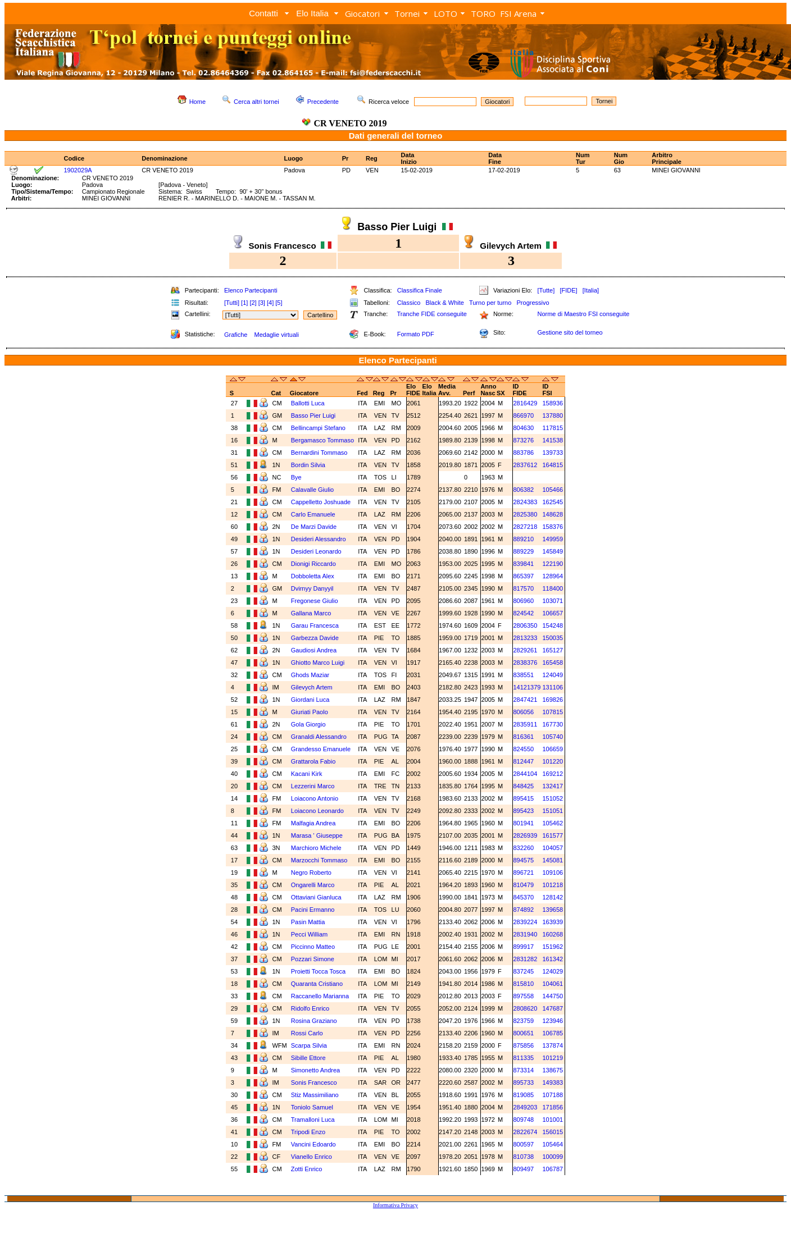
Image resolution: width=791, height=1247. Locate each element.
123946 (552, 1020)
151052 (552, 798)
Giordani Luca (310, 699)
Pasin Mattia (308, 922)
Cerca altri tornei (256, 101)
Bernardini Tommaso (319, 452)
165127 (552, 650)
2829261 (525, 650)
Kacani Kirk (306, 773)
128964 (552, 576)
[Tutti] (231, 302)
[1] (244, 302)
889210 (523, 539)
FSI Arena (518, 13)
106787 (552, 1169)
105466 (552, 489)
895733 (523, 1082)
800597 (523, 1144)
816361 (523, 736)
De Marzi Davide (314, 526)
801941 (523, 823)
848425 (523, 786)
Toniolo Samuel (312, 1107)
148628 (552, 514)
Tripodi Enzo (308, 1132)
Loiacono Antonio (314, 798)
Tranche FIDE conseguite (432, 313)
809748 (523, 1119)
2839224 (525, 922)
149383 (552, 1082)
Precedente (323, 101)
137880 (552, 415)
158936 (552, 403)
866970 (523, 415)
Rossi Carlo (307, 1033)
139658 (552, 909)
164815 (552, 465)
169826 (552, 699)
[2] (252, 302)
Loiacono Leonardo (317, 810)
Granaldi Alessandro (319, 736)
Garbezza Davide (315, 637)
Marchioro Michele (316, 847)
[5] (278, 302)
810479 (523, 884)
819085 (523, 1094)
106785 (552, 1033)
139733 (552, 452)
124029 (552, 971)
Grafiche (236, 334)
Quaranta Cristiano (317, 983)
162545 (552, 502)
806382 (523, 489)
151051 (552, 810)
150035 (552, 637)
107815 (552, 712)
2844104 (525, 773)
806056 (523, 712)
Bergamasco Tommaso (322, 440)
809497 (523, 1169)
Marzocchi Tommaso (319, 860)
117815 (552, 427)
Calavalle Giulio (312, 489)
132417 (552, 786)
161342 (552, 959)
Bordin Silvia (308, 465)
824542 (523, 613)
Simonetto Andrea (315, 1070)
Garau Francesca (315, 625)
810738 (523, 1156)
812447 (523, 761)
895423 (523, 810)
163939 (552, 922)
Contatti (263, 13)
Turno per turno (490, 302)
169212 (552, 773)
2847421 (525, 699)
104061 (552, 983)
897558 (523, 996)
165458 (552, 662)
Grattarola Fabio (313, 761)
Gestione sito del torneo (569, 332)
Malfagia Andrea (313, 823)
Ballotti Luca (308, 403)
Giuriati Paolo (309, 712)
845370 (523, 897)
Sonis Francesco (314, 1082)
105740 (552, 736)
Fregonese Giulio (314, 600)
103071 (552, 600)
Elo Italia (312, 13)
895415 (523, 798)
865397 (523, 576)
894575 (523, 860)
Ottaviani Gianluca (316, 897)
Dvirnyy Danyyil (312, 588)
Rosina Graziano (314, 1020)
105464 (552, 1144)
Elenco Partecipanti (251, 290)
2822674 (525, 1132)
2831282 (525, 959)
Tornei (407, 13)
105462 (552, 823)
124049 (552, 675)
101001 (552, 1119)
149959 (552, 539)
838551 (523, 675)
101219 (552, 1057)
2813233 (525, 637)
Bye (296, 477)
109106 (552, 872)
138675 (552, 1070)
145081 (552, 860)
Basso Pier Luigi (313, 415)
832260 (523, 847)
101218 (552, 884)
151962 (552, 946)
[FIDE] (568, 290)
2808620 (525, 1008)
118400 (552, 588)
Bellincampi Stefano (318, 427)
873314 (523, 1070)
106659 (552, 749)
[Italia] (591, 290)
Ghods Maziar (310, 675)
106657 (552, 613)
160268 (552, 934)
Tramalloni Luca (313, 1119)
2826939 (525, 835)
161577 (552, 835)
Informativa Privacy (395, 1205)
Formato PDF (415, 334)
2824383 (525, 502)
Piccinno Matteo (313, 946)
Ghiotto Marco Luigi (317, 662)
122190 (552, 563)
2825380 (525, 514)
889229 (523, 551)
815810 (523, 983)
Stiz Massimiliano (315, 1094)
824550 (523, 749)
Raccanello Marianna (320, 996)
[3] (261, 302)
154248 (552, 625)
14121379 (526, 687)
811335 (523, 1057)
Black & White (444, 302)
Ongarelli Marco (313, 884)
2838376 (525, 662)
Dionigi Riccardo (313, 563)
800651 (523, 1033)
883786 (523, 452)
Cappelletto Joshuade (321, 502)
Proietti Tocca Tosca (318, 971)
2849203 (525, 1107)
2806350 (525, 625)
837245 (523, 971)
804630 (523, 427)
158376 (552, 526)
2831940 (525, 934)
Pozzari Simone (312, 959)
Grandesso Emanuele (321, 749)
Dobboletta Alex (312, 576)
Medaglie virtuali (276, 334)
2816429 (525, 403)
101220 (552, 761)
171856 (552, 1107)
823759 (523, 1020)
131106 (552, 687)
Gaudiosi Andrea (314, 650)
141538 (552, 440)
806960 (523, 600)
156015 (552, 1132)
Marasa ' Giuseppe (317, 835)
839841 (523, 563)
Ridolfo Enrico (310, 1008)
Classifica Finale (419, 290)
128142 (552, 897)
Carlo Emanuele (313, 514)
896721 (523, 872)
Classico (409, 302)
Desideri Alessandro (318, 539)
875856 (523, 1045)
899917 (523, 946)
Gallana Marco (311, 613)
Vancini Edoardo (313, 1144)
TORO (483, 13)
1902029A (77, 170)
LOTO (445, 13)
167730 (552, 724)
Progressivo (533, 302)
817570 (523, 588)
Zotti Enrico (306, 1169)
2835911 (525, 724)
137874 (552, 1045)
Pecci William (309, 934)
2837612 (525, 465)
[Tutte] (545, 290)
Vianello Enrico (311, 1156)
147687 (552, 1008)
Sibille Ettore (308, 1057)
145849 (552, 551)
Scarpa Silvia (309, 1045)
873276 (523, 440)
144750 (552, 996)
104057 (552, 847)
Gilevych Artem (312, 687)
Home (197, 101)
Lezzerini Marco (313, 786)
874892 (523, 909)
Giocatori (362, 13)
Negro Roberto (311, 872)
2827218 (525, 526)
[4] (270, 302)
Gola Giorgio (308, 724)
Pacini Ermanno (313, 909)
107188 (552, 1094)
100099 (552, 1156)
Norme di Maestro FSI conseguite (583, 313)
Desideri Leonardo (316, 551)
